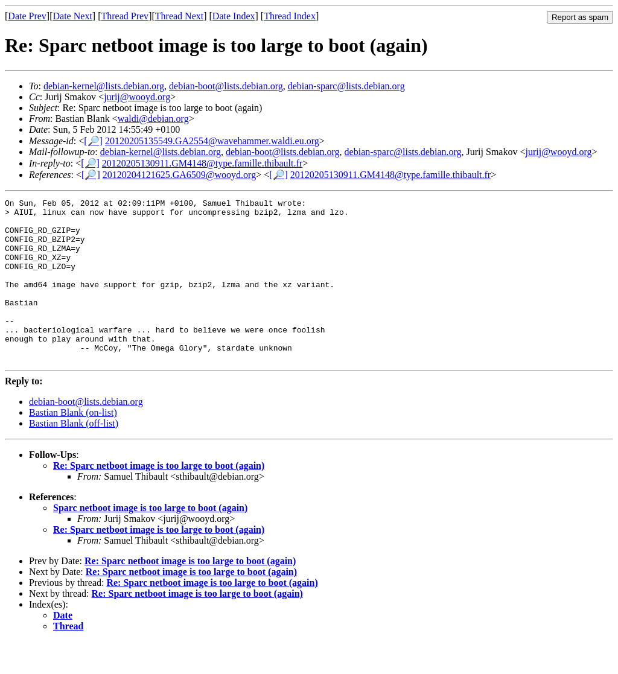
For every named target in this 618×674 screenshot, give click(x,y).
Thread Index (290, 16)
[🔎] (93, 141)
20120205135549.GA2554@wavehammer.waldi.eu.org (212, 141)
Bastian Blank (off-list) (73, 456)
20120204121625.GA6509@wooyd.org (179, 175)
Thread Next (179, 16)
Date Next (72, 16)
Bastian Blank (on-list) (73, 445)
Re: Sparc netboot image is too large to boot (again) (158, 498)
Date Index (233, 16)
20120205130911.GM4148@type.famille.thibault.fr (202, 163)
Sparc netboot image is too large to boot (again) (150, 540)
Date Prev (27, 16)
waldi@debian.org (153, 118)
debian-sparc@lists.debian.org (346, 86)
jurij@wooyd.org (137, 97)
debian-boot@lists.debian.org (226, 86)
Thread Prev (124, 16)
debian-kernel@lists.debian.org (103, 86)
